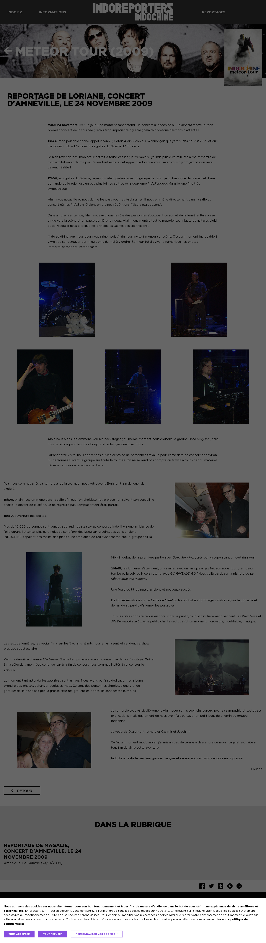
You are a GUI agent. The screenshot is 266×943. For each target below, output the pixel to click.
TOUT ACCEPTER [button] (19, 934)
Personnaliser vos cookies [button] (95, 934)
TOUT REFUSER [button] (52, 934)
